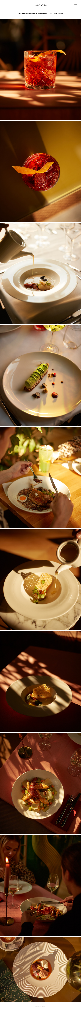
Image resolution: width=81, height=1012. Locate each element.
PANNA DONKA (40, 5)
